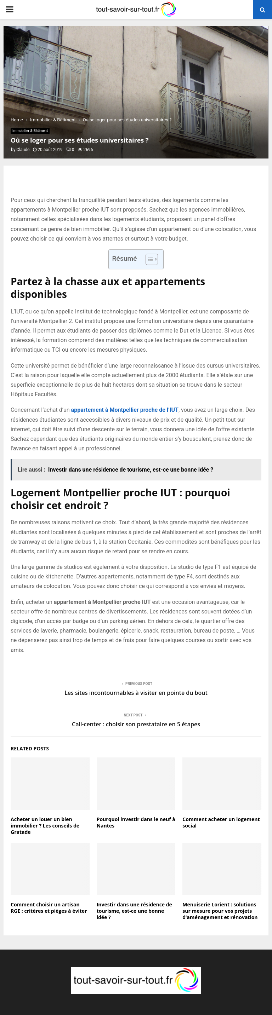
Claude (22, 149)
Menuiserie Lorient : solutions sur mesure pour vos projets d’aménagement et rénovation (219, 911)
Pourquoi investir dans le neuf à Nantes (136, 822)
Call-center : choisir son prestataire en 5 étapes (136, 724)
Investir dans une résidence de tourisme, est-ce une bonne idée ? (134, 911)
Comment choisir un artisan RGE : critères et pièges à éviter (49, 907)
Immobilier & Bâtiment (30, 131)
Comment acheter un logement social (221, 822)
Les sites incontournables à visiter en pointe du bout (136, 693)
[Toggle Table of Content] (148, 259)
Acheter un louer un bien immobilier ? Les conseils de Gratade (45, 825)
